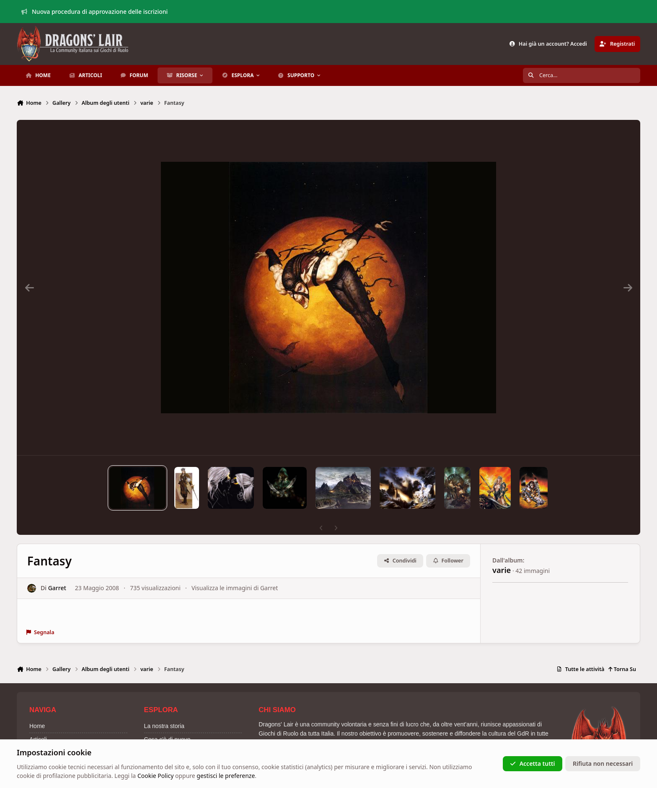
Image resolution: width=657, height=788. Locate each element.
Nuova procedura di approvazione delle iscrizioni (94, 12)
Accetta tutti (532, 763)
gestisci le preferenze (226, 776)
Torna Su (622, 669)
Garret (57, 588)
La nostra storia (164, 726)
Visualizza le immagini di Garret (234, 588)
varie (501, 570)
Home (37, 726)
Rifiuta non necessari (603, 763)
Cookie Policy (155, 776)
